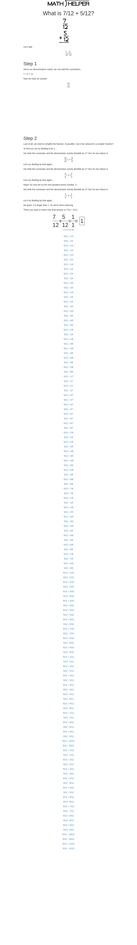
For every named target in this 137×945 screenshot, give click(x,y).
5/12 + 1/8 (68, 432)
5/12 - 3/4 (68, 287)
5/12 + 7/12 (68, 806)
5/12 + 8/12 (68, 815)
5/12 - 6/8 (68, 484)
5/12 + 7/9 (68, 554)
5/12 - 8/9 (68, 568)
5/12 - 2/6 (68, 344)
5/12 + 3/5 (68, 311)
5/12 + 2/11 (68, 666)
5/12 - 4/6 (68, 362)
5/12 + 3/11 (68, 675)
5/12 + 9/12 (68, 825)
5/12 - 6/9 (68, 549)
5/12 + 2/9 (68, 507)
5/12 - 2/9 (68, 512)
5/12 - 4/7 (68, 409)
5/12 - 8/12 (68, 820)
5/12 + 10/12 (68, 834)
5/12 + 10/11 (68, 741)
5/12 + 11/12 (68, 844)
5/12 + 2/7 (68, 386)
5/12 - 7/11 (68, 717)
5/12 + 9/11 (68, 731)
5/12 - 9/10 (68, 652)
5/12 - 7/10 (68, 633)
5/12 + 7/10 (68, 629)
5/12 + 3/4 (68, 283)
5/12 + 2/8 (68, 442)
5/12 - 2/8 (68, 446)
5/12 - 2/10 (68, 587)
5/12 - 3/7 (68, 400)
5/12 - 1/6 (68, 334)
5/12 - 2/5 (68, 306)
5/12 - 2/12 (68, 764)
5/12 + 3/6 (68, 348)
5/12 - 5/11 (68, 699)
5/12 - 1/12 (68, 755)
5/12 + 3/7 (68, 395)
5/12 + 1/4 (68, 264)
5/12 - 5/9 (68, 540)
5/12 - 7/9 (68, 558)
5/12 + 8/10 (68, 638)
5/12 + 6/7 (68, 423)
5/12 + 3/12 (68, 769)
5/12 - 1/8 (68, 437)
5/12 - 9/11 (68, 736)
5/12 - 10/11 (68, 745)
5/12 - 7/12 (68, 811)
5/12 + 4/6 (68, 358)
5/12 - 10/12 (68, 839)
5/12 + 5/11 (68, 694)
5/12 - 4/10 (68, 605)
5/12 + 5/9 (68, 535)
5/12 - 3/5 (68, 315)
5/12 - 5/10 (68, 615)
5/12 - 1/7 (68, 381)
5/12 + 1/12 (68, 750)
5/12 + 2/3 (68, 255)
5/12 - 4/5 (68, 325)
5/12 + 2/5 (68, 301)
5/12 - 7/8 (68, 493)
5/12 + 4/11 (68, 685)
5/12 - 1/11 (68, 661)
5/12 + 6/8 (68, 479)
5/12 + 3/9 (68, 516)
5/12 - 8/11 (68, 727)
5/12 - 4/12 (68, 783)
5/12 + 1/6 (68, 329)
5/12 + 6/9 (68, 544)
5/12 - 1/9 (68, 502)
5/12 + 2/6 (68, 339)
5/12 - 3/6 (68, 353)
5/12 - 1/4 (68, 269)
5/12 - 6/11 (68, 708)
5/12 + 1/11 (68, 657)
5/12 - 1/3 (68, 250)
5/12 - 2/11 (68, 671)
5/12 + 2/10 (68, 582)
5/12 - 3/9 (68, 521)
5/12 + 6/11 (68, 703)
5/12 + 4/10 (68, 601)
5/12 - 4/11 (68, 689)
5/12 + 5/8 (68, 470)
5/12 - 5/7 (68, 418)
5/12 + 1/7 (68, 376)
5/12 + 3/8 (68, 451)
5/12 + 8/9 (68, 563)
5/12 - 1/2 (68, 241)
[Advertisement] (49, 110)
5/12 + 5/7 (68, 414)
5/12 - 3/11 (68, 680)
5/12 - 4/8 (68, 465)
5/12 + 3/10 (68, 591)
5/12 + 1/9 (68, 498)
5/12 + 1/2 (68, 236)
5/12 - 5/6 (68, 372)
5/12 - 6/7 (68, 428)
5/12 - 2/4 (68, 278)
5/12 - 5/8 (68, 474)
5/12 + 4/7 (68, 404)
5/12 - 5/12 (68, 792)
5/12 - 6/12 (68, 801)
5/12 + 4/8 (68, 460)
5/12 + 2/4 (68, 273)
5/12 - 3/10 (68, 596)
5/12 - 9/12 (68, 829)
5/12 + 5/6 (68, 367)
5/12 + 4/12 (68, 778)
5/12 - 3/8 (68, 456)
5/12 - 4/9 (68, 530)
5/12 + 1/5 (68, 292)
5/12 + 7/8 (68, 488)
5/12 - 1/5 (68, 297)
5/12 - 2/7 (68, 390)
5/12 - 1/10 (68, 577)
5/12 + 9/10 (68, 647)
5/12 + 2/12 (68, 759)
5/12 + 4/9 (68, 526)
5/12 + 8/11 (68, 722)
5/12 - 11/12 (68, 848)
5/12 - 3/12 (68, 773)
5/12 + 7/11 (68, 713)
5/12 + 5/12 (68, 787)
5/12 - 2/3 (68, 259)
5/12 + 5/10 (68, 610)
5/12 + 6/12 (68, 797)
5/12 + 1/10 (68, 572)
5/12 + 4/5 (68, 320)
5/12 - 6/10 (68, 624)
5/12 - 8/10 (68, 643)
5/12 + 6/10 (68, 619)
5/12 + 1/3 (68, 245)
